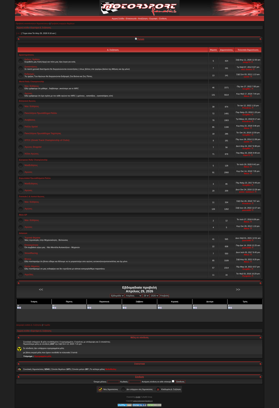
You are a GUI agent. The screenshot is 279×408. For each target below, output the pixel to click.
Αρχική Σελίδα (118, 18)
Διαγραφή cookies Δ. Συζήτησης (29, 325)
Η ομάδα (46, 325)
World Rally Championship (31, 81)
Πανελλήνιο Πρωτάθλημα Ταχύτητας (43, 133)
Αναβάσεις (30, 120)
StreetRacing (31, 253)
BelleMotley (110, 369)
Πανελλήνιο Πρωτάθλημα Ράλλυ (41, 113)
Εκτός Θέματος (32, 266)
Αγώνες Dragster (33, 147)
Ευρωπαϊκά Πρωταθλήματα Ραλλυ (35, 178)
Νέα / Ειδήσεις (32, 86)
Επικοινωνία (131, 18)
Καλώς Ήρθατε (32, 59)
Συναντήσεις (31, 66)
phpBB (137, 397)
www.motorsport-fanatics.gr (142, 401)
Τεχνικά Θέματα (32, 237)
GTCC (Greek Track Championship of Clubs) (47, 140)
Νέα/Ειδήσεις (31, 165)
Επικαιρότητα (31, 245)
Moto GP (23, 215)
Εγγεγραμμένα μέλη (43, 356)
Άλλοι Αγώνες (32, 153)
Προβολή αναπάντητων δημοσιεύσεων (32, 23)
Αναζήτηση (143, 18)
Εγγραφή (153, 18)
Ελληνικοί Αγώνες (27, 101)
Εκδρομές (29, 74)
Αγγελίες (29, 274)
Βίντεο (28, 259)
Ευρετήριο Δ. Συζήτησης (41, 28)
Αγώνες (28, 93)
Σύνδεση (163, 18)
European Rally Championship (33, 160)
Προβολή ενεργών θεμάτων (62, 23)
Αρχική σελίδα (23, 28)
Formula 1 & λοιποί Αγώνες (31, 196)
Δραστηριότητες (26, 55)
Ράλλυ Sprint (31, 126)
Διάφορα (23, 233)
